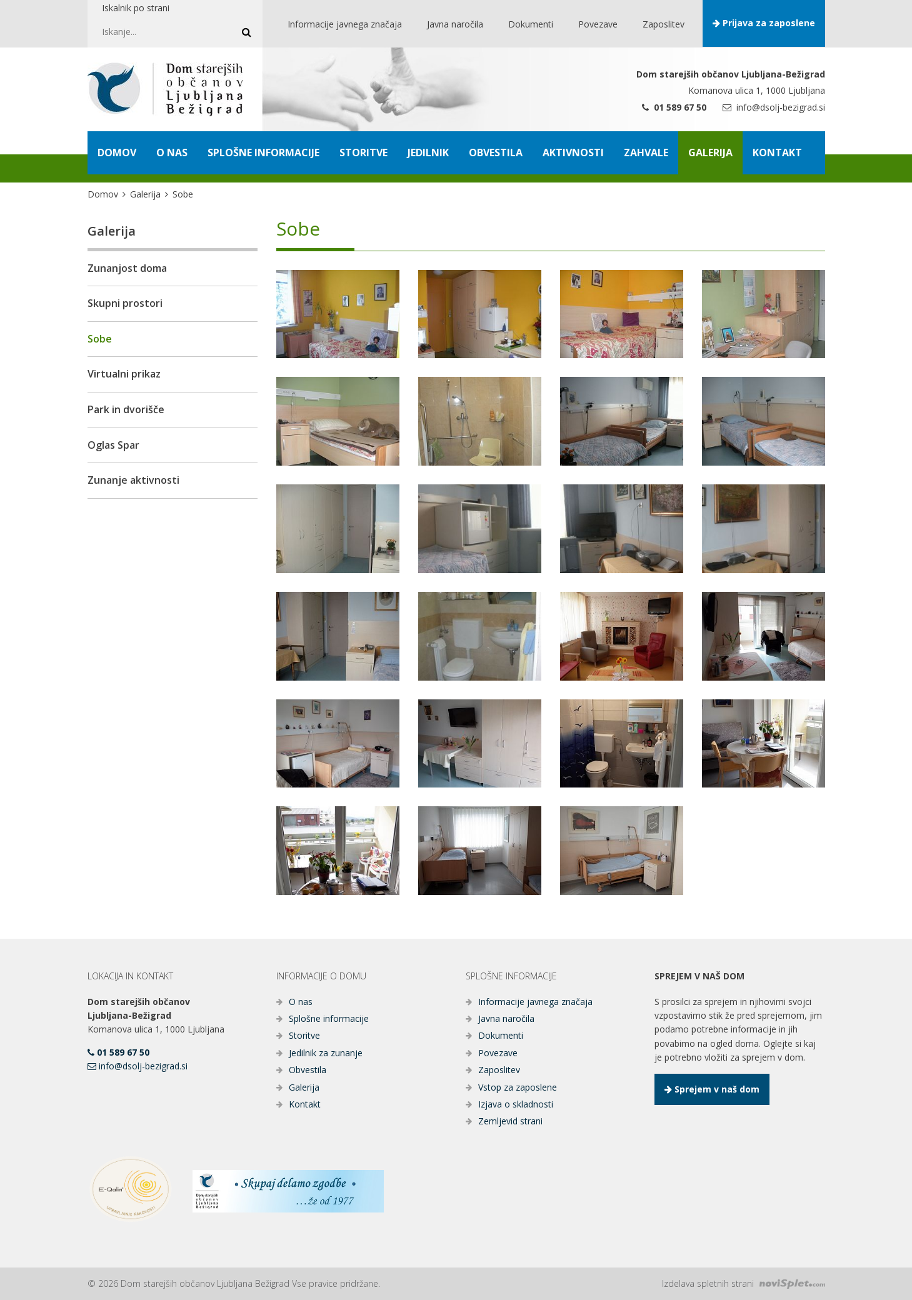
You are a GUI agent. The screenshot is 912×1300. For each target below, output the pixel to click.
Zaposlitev (499, 1070)
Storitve (304, 1035)
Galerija (145, 194)
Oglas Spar (113, 445)
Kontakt (305, 1104)
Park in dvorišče (126, 409)
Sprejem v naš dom (711, 1089)
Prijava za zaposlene (764, 23)
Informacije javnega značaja (535, 1002)
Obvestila (307, 1070)
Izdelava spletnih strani (743, 1283)
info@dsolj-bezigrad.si (774, 107)
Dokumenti (500, 1035)
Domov (103, 194)
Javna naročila (506, 1018)
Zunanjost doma (127, 268)
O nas (301, 1002)
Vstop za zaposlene (517, 1087)
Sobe (100, 339)
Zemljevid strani (510, 1121)
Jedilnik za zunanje (326, 1053)
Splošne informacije (329, 1018)
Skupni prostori (125, 303)
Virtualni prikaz (124, 374)
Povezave (498, 1053)
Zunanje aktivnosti (133, 480)
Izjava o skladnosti (515, 1104)
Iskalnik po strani (135, 8)
